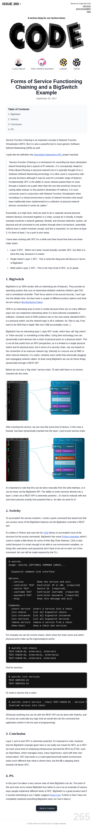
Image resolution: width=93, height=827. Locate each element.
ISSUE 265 (11, 4)
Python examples (70, 536)
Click (46, 533)
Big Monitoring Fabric (32, 302)
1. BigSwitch (14, 114)
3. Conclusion (15, 124)
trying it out (54, 795)
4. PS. (11, 129)
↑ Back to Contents (46, 808)
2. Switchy (13, 119)
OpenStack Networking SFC (48, 154)
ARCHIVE (87, 6)
